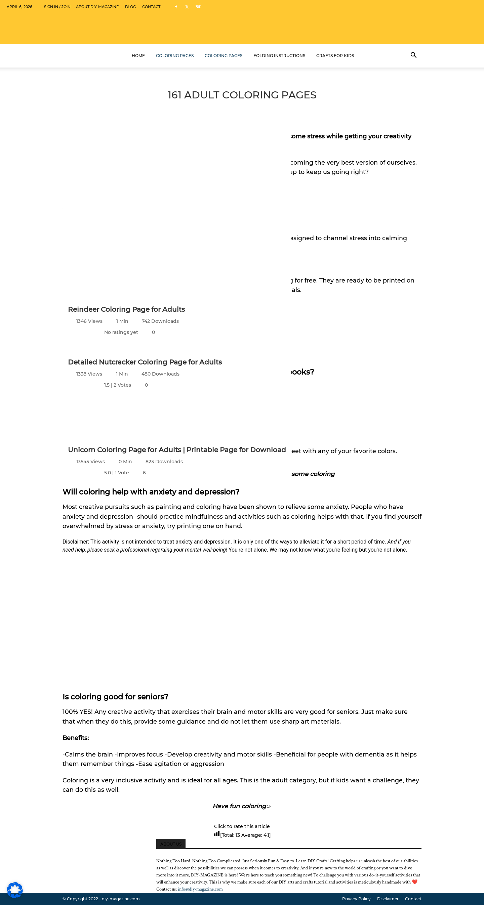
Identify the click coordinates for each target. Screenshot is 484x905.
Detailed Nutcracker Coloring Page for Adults (145, 362)
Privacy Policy (356, 898)
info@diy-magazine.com (200, 889)
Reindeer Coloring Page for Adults (126, 309)
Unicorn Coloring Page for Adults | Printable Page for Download (177, 450)
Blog (130, 6)
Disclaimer (388, 898)
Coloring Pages (175, 55)
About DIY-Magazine (97, 6)
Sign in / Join (57, 6)
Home (138, 55)
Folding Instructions (279, 55)
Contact (151, 6)
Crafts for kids (335, 55)
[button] (413, 56)
